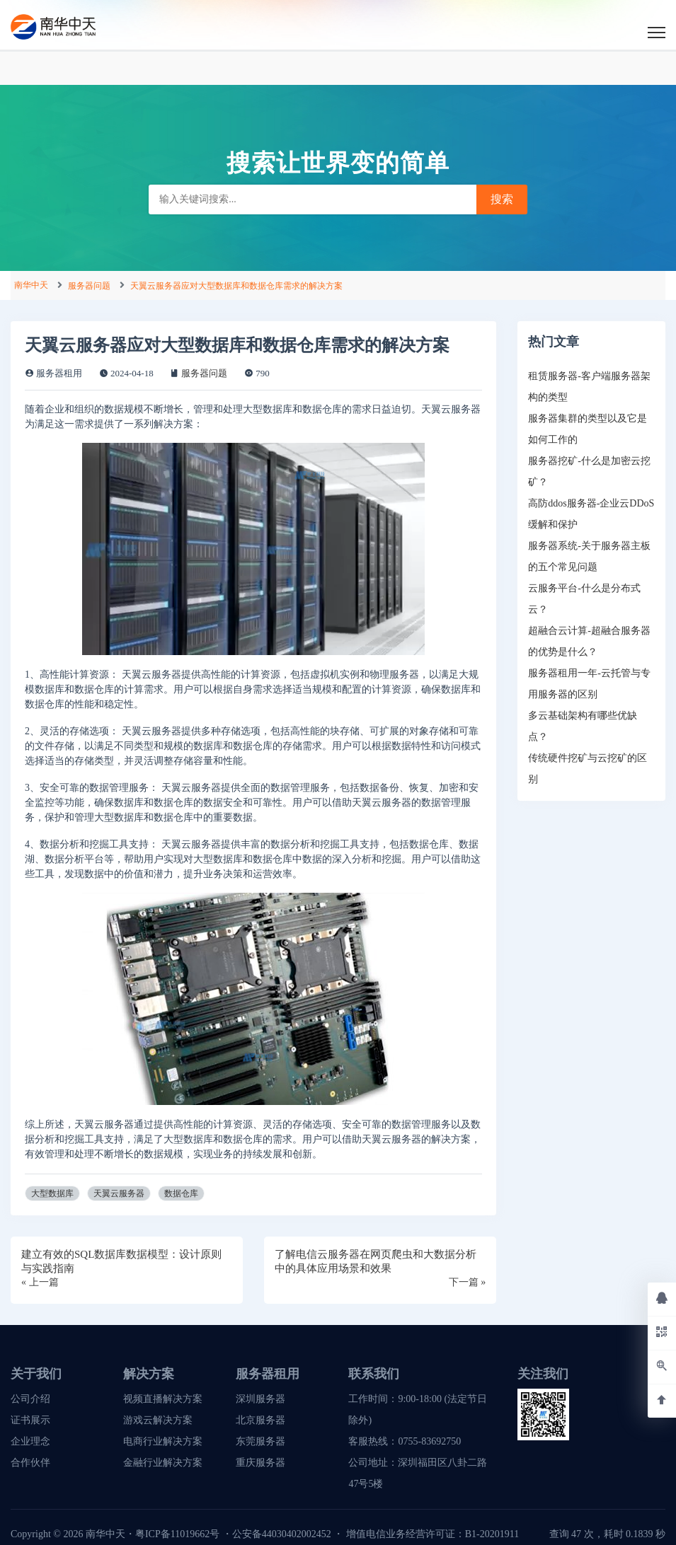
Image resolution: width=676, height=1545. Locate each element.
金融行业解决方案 (162, 1462)
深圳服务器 (260, 1399)
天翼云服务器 (118, 1193)
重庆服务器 (260, 1462)
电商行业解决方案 (162, 1441)
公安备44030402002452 (281, 1534)
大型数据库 (52, 1193)
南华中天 (31, 285)
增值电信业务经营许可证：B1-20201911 (432, 1534)
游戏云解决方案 (158, 1420)
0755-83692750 (429, 1441)
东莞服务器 (260, 1441)
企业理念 (30, 1441)
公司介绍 (30, 1399)
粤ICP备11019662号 (177, 1534)
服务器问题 (89, 286)
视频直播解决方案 (162, 1399)
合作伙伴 (30, 1462)
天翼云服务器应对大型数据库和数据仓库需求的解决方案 (236, 286)
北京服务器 (260, 1420)
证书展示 (30, 1420)
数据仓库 (181, 1193)
